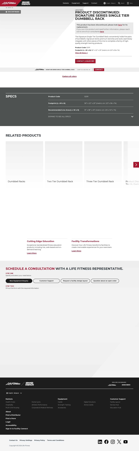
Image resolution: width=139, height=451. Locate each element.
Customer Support (46, 281)
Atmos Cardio (88, 405)
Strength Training (64, 405)
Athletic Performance (39, 405)
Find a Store (11, 418)
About (8, 412)
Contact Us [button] (13, 440)
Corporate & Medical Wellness (42, 408)
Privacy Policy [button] (39, 440)
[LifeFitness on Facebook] (106, 442)
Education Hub (115, 408)
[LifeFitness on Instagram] (113, 442)
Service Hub (114, 405)
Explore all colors (69, 76)
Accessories (62, 408)
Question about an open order (105, 281)
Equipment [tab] (76, 3)
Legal (8, 422)
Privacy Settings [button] (26, 440)
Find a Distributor (13, 415)
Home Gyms (36, 402)
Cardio (60, 402)
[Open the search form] (121, 3)
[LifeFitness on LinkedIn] (100, 442)
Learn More (32, 253)
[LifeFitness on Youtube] (125, 442)
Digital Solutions (89, 402)
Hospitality (9, 405)
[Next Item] (136, 165)
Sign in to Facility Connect (17, 429)
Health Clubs (10, 402)
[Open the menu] (129, 3)
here (120, 25)
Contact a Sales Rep (85, 61)
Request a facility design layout (75, 281)
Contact (94, 3)
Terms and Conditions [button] (55, 440)
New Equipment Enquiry (19, 281)
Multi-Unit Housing (12, 408)
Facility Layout (115, 402)
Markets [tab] (66, 3)
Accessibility (11, 425)
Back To (9, 7)
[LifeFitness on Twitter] (119, 442)
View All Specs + (81, 53)
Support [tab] (85, 3)
